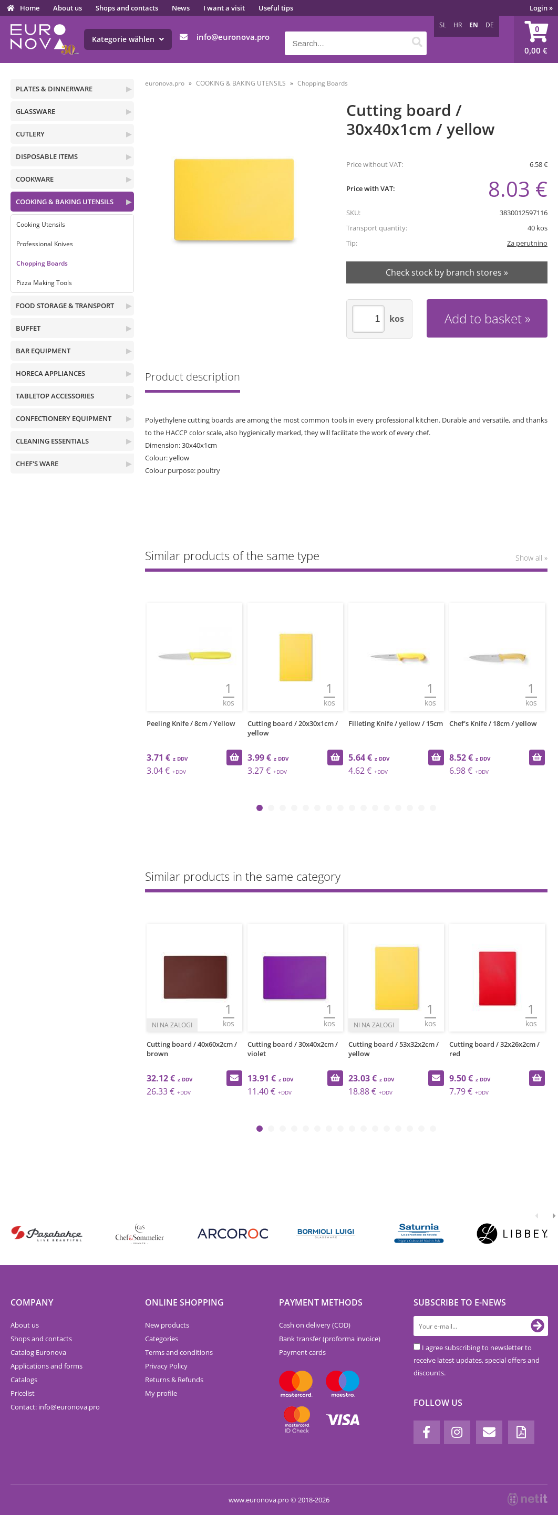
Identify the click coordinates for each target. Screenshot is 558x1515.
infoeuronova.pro (233, 36)
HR (457, 24)
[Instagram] (457, 1432)
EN (473, 24)
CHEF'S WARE (37, 463)
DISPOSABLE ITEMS (47, 156)
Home (29, 8)
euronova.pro (164, 83)
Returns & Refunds (174, 1379)
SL (442, 24)
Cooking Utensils (40, 224)
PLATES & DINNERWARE (54, 88)
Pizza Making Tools (44, 282)
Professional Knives (44, 243)
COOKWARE (35, 179)
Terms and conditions (179, 1352)
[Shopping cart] (536, 39)
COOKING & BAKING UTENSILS (64, 201)
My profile (161, 1393)
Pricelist (23, 1393)
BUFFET (28, 328)
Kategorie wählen (128, 39)
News (181, 8)
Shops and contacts (127, 8)
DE (489, 24)
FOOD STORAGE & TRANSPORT (65, 305)
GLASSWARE (35, 111)
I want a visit (224, 8)
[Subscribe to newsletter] (537, 1326)
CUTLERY (30, 134)
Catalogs (24, 1379)
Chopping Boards (42, 263)
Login (541, 8)
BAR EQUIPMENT (43, 350)
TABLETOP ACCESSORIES (55, 396)
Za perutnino (527, 243)
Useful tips (276, 8)
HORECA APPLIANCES (50, 373)
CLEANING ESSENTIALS (52, 441)
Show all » (531, 558)
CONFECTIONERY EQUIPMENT (63, 418)
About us (67, 8)
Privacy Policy (166, 1366)
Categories (161, 1338)
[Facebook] (427, 1432)
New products (167, 1325)
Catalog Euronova (38, 1352)
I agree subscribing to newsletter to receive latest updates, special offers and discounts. (477, 1360)
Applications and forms (46, 1366)
